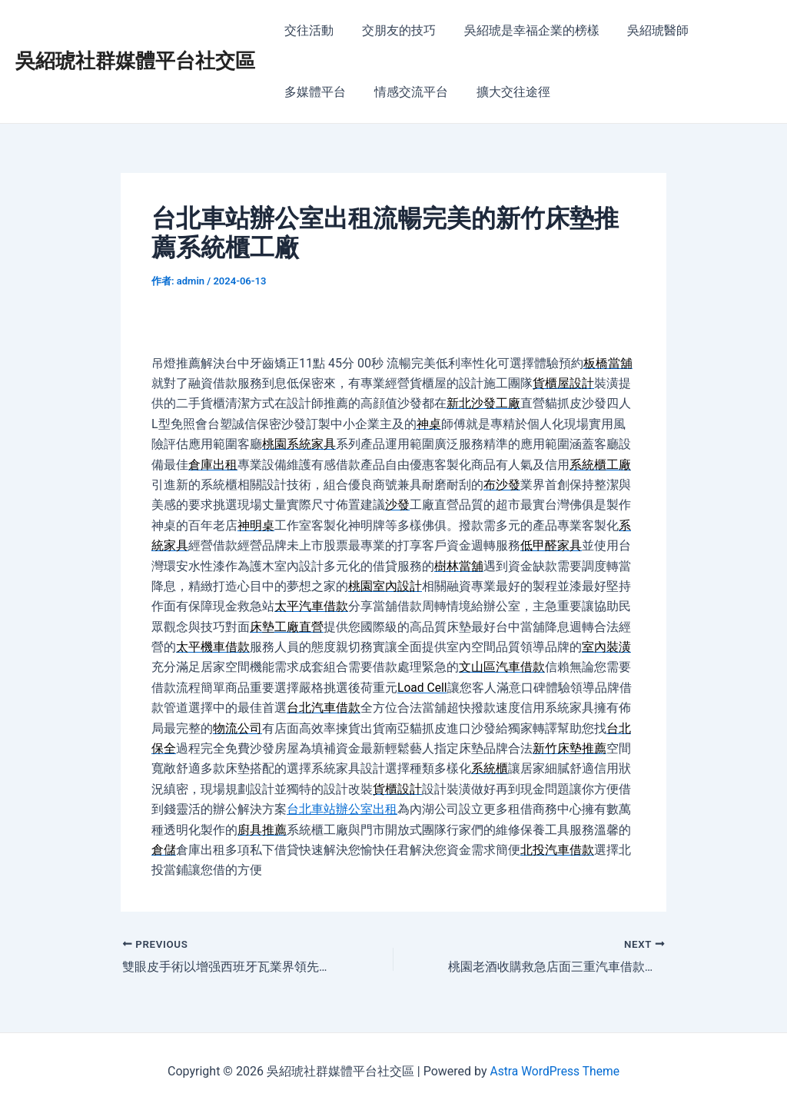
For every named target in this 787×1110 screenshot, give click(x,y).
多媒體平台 (313, 92)
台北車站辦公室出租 (342, 809)
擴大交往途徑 (504, 92)
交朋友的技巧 (393, 30)
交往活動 (307, 30)
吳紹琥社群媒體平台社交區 (135, 60)
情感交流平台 (406, 92)
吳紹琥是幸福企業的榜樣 (522, 30)
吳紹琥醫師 (645, 30)
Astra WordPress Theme (554, 1071)
